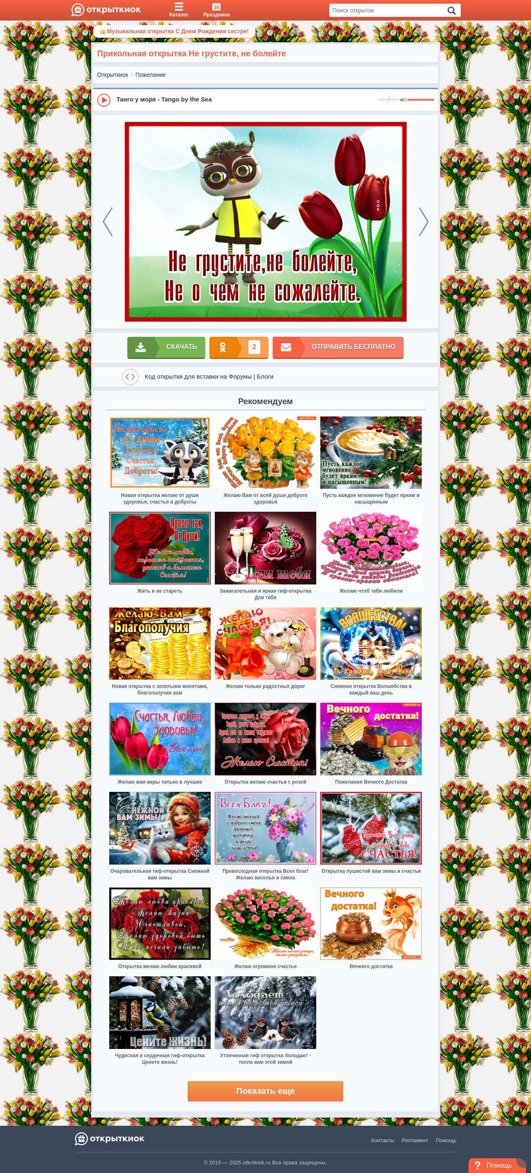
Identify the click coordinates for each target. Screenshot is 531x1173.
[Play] (103, 100)
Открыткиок (113, 74)
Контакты (382, 1140)
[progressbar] (420, 100)
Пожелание (151, 74)
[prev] (107, 221)
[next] (423, 221)
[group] (265, 100)
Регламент (415, 1140)
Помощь (446, 1140)
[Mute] (403, 100)
